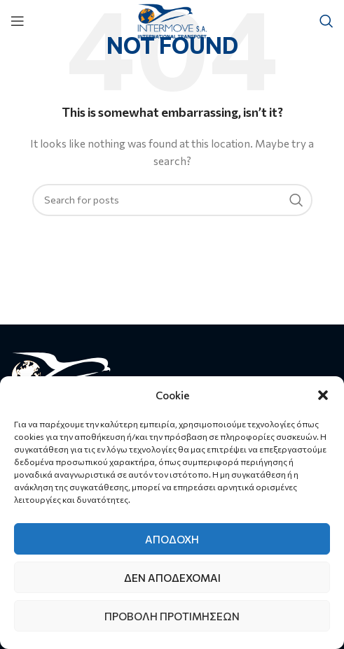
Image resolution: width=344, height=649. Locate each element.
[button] (323, 395)
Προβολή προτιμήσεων (172, 616)
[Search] (326, 21)
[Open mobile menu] (18, 21)
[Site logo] (172, 19)
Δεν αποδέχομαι (172, 577)
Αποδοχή (172, 539)
